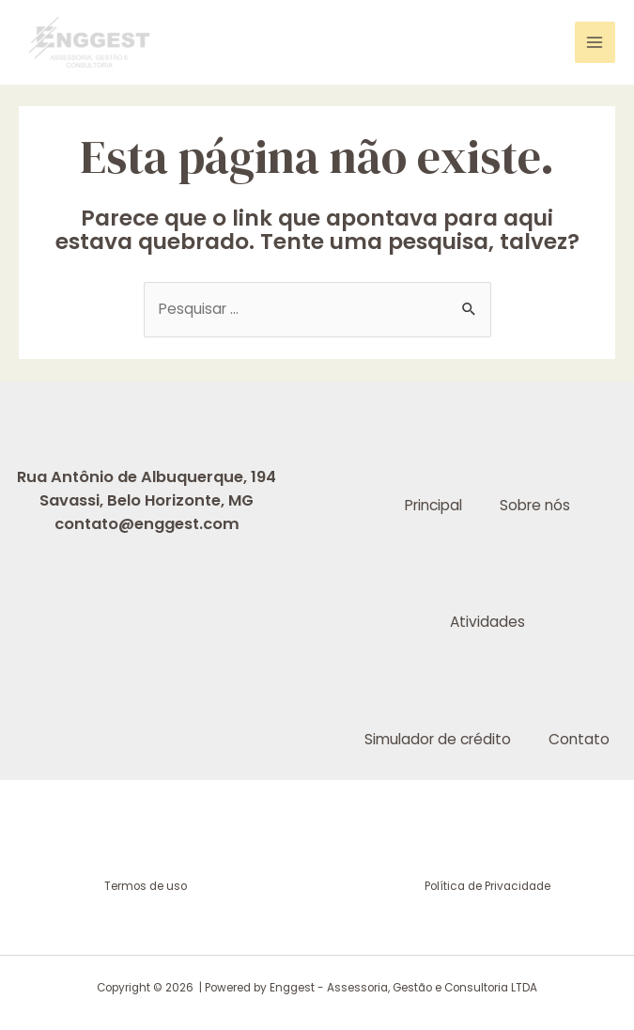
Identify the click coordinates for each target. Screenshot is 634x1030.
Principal (433, 505)
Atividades (487, 622)
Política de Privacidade (487, 886)
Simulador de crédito (437, 739)
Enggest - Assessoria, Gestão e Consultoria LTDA (403, 987)
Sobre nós (535, 505)
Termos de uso (147, 886)
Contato (579, 739)
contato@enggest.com (147, 524)
